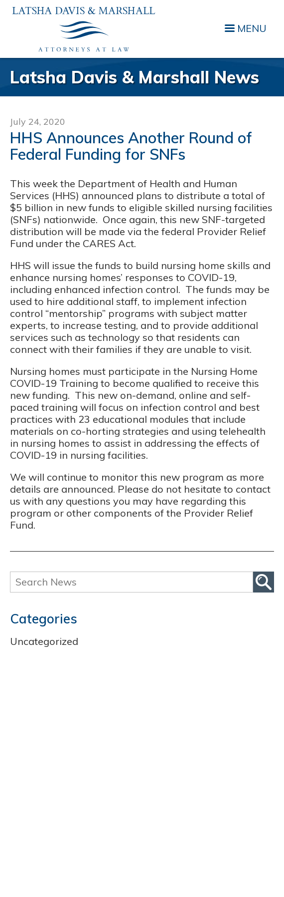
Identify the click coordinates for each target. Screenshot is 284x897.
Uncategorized (44, 641)
